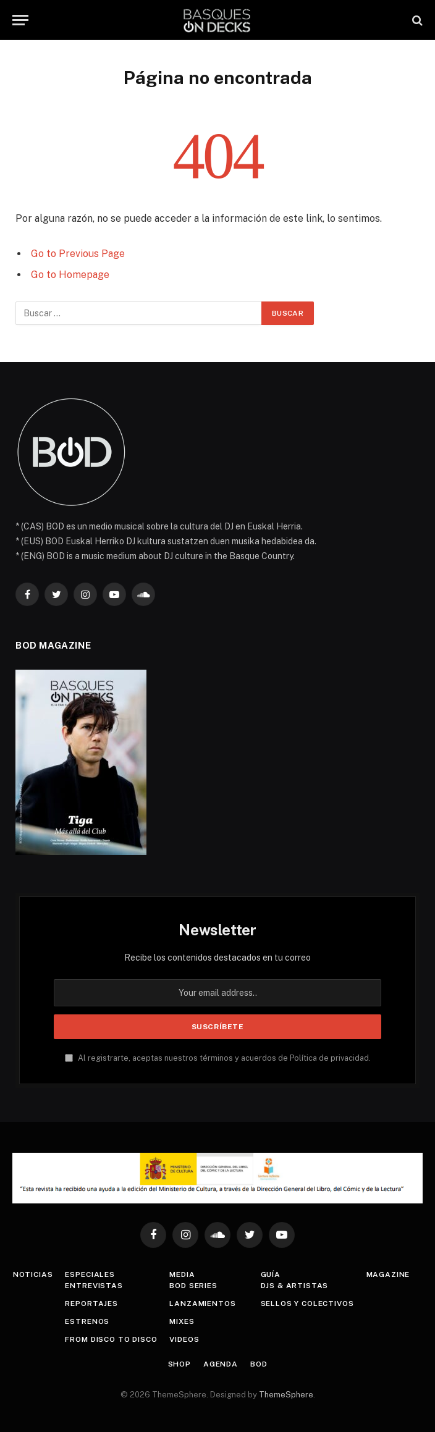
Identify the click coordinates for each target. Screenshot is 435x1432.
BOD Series (193, 1285)
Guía (271, 1274)
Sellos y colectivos (307, 1303)
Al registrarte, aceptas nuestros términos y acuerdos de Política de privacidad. (218, 1058)
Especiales (89, 1274)
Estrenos (87, 1321)
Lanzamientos (202, 1303)
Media (182, 1274)
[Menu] (20, 20)
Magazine (388, 1274)
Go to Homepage (70, 274)
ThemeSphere (286, 1394)
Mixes (181, 1321)
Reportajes (91, 1303)
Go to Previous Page (78, 253)
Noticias (33, 1274)
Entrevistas (93, 1285)
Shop (179, 1364)
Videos (184, 1339)
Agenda (220, 1364)
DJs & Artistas (295, 1285)
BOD (259, 1364)
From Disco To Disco (111, 1339)
